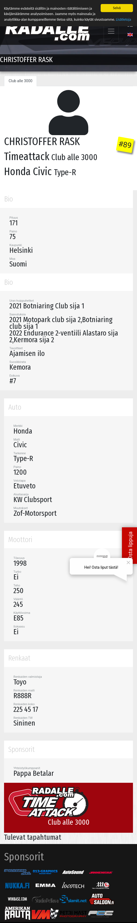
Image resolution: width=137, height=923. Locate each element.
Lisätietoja (123, 19)
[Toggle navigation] (111, 31)
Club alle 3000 (20, 80)
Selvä (117, 7)
